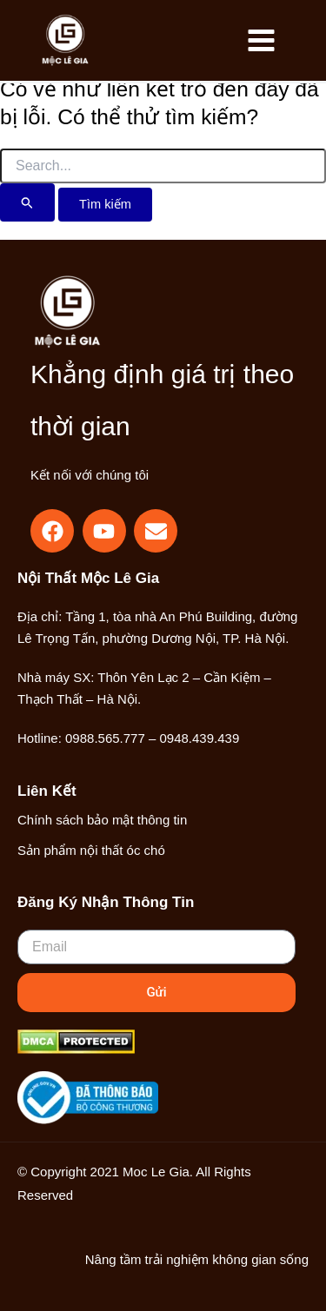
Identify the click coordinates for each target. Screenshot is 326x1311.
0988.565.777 (105, 738)
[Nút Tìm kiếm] (27, 202)
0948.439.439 (199, 738)
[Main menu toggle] (261, 41)
